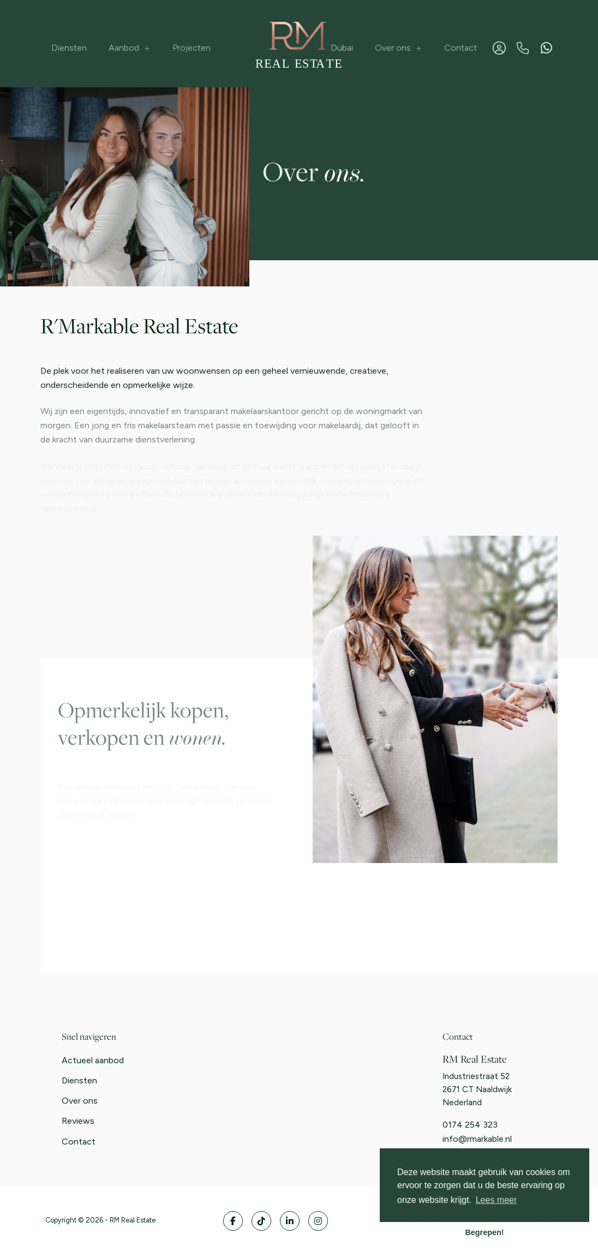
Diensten (69, 48)
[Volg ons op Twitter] (261, 1221)
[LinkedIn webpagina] (290, 1221)
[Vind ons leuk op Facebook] (233, 1221)
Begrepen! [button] (484, 1232)
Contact (460, 48)
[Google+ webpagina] (318, 1221)
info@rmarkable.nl (477, 1139)
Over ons (398, 48)
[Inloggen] (499, 48)
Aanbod (130, 48)
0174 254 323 (470, 1124)
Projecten (191, 48)
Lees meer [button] (496, 1200)
